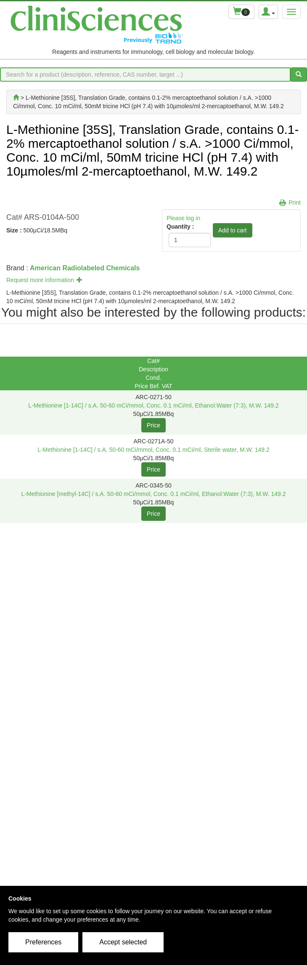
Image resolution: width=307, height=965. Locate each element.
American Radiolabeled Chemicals (85, 268)
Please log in (183, 218)
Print (294, 202)
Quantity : (180, 226)
